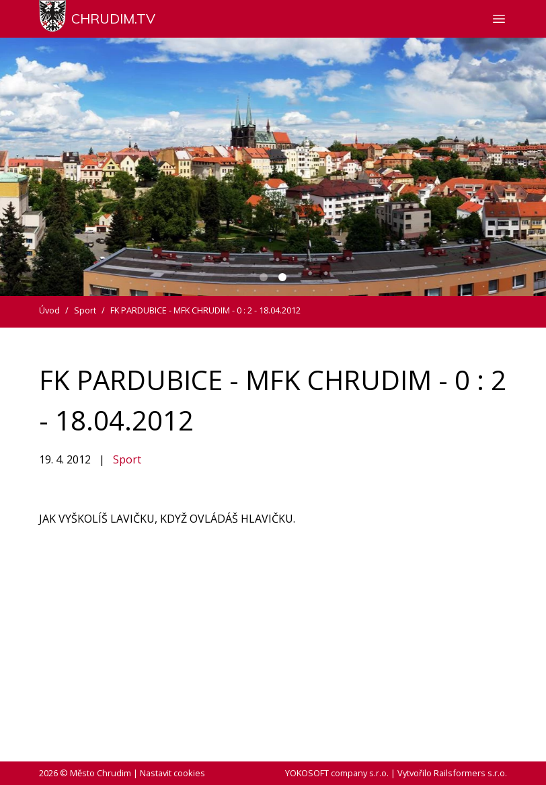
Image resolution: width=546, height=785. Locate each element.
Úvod (49, 310)
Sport (127, 459)
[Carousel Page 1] (264, 277)
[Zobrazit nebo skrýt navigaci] (499, 19)
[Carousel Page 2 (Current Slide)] (282, 277)
